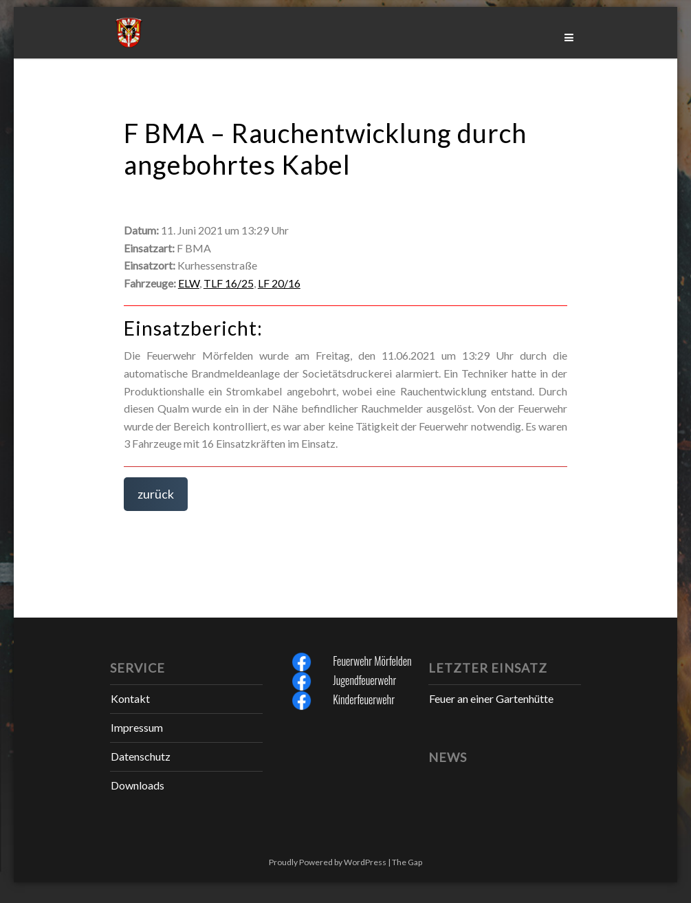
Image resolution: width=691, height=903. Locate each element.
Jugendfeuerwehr (364, 680)
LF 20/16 (279, 283)
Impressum (137, 727)
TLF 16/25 (229, 283)
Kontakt (130, 698)
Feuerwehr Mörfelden (372, 661)
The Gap (407, 862)
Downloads (137, 785)
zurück (156, 493)
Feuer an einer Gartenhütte (491, 698)
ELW (188, 283)
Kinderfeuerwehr (364, 699)
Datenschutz (141, 756)
